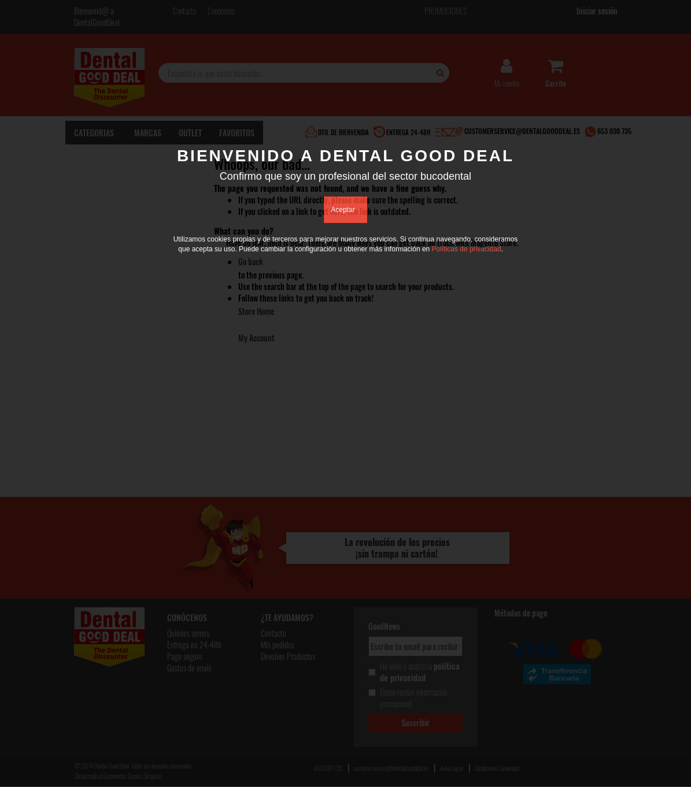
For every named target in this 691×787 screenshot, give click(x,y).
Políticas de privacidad (466, 249)
